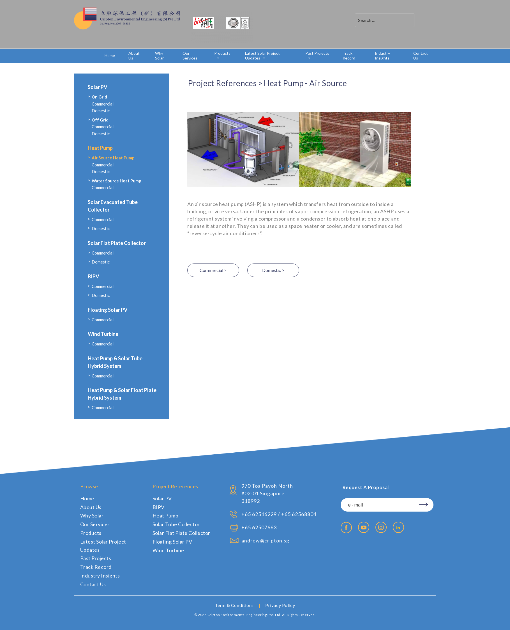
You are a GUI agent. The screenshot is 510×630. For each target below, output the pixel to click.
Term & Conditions (234, 605)
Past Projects (317, 56)
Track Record (349, 55)
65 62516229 (261, 514)
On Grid (99, 96)
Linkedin (398, 527)
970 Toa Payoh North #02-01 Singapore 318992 (267, 493)
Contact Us (420, 55)
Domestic (101, 110)
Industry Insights (382, 55)
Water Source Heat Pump (116, 180)
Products (222, 56)
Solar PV (97, 87)
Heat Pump (100, 148)
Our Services (190, 55)
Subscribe (421, 503)
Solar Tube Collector (176, 524)
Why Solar (159, 55)
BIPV (93, 276)
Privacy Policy (280, 605)
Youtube (363, 527)
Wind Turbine (103, 334)
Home (110, 55)
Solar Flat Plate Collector (117, 243)
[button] (422, 20)
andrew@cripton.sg (265, 540)
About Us (134, 55)
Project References (222, 83)
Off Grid (100, 119)
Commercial (103, 103)
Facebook (346, 527)
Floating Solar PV (108, 310)
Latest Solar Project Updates (262, 56)
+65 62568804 (299, 514)
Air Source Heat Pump (113, 157)
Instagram (381, 527)
